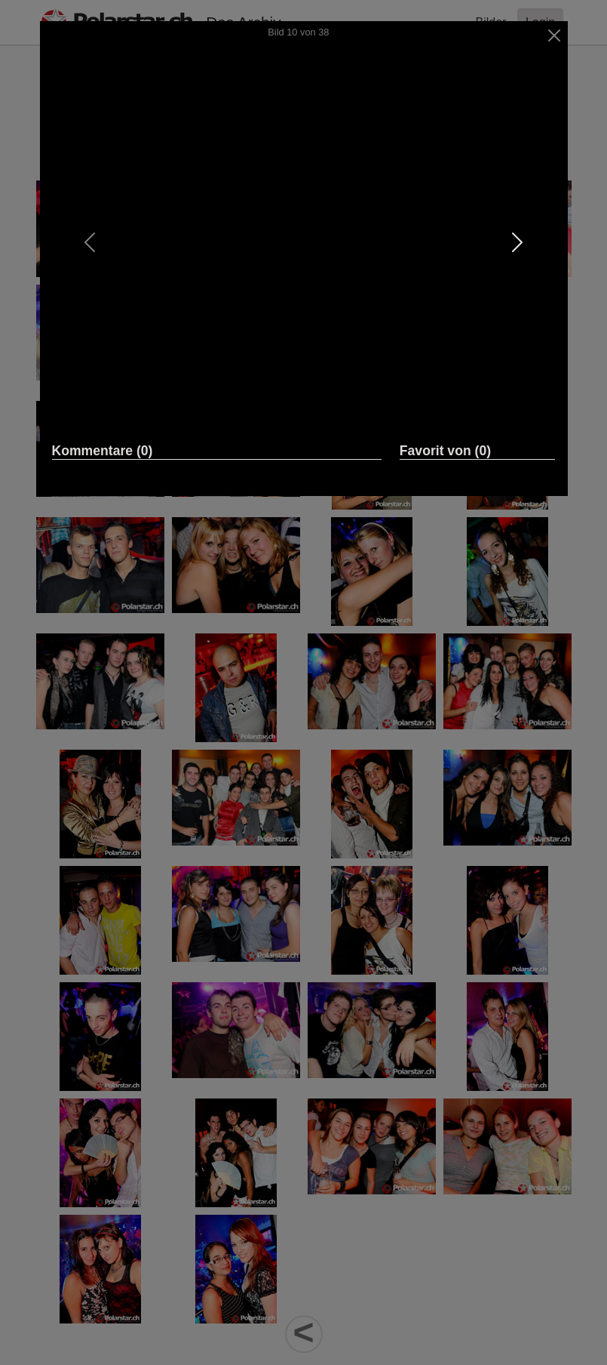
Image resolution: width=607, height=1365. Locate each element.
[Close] (554, 35)
